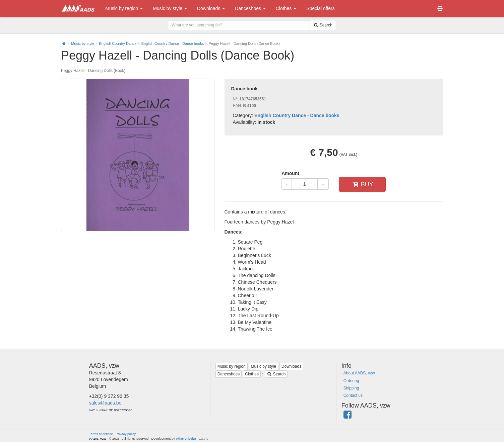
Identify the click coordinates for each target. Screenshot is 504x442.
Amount (290, 173)
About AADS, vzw (359, 373)
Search (276, 374)
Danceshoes (250, 8)
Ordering (351, 380)
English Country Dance (118, 43)
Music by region (124, 8)
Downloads (211, 8)
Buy (362, 184)
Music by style (170, 8)
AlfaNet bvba (186, 438)
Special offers (320, 8)
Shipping (351, 388)
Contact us (353, 395)
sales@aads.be (105, 403)
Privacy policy (126, 434)
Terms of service (101, 434)
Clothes (286, 8)
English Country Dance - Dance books (172, 43)
